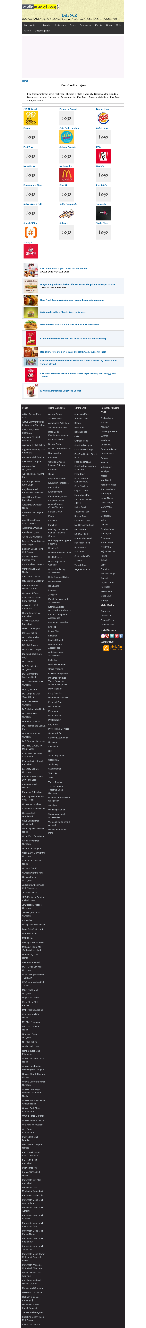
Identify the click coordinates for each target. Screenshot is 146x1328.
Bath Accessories (56, 439)
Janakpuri (105, 471)
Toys (50, 777)
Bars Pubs (80, 427)
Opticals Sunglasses (58, 673)
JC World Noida (29, 892)
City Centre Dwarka (31, 576)
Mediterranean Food (84, 525)
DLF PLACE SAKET (32, 721)
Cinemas (52, 469)
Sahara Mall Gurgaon (32, 1312)
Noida (103, 520)
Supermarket (54, 768)
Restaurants (80, 547)
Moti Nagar (106, 516)
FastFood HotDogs (84, 449)
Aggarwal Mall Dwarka (33, 457)
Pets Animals (54, 706)
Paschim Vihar (108, 529)
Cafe (77, 436)
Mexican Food (81, 529)
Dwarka (104, 436)
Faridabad (106, 440)
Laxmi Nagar (107, 502)
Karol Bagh (106, 480)
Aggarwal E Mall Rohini (33, 445)
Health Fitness (55, 557)
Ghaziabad (106, 444)
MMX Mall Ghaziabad (32, 1010)
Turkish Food (81, 565)
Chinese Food (81, 440)
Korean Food (81, 516)
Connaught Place (30, 593)
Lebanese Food (82, 520)
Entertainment (55, 491)
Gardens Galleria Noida (33, 808)
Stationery (53, 764)
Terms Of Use (107, 624)
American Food (82, 414)
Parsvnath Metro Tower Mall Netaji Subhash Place (33, 1257)
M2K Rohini (28, 938)
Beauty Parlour (55, 444)
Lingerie (52, 627)
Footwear (53, 520)
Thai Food (79, 560)
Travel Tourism (55, 782)
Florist (51, 516)
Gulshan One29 (29, 868)
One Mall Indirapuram (32, 1124)
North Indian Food (83, 538)
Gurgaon (105, 458)
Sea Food (79, 551)
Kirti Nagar (106, 493)
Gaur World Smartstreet (33, 836)
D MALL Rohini (29, 633)
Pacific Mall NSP (30, 1168)
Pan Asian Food (82, 542)
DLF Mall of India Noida (33, 709)
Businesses (60, 25)
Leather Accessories (58, 622)
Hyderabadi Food (83, 495)
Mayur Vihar (106, 507)
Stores (27, 30)
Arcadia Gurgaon (30, 532)
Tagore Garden (108, 582)
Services (52, 742)
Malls (118, 25)
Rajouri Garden (108, 551)
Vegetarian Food (83, 569)
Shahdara (105, 569)
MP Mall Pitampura (31, 1022)
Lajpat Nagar (107, 498)
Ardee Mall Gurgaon (32, 536)
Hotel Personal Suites (58, 577)
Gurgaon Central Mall (32, 872)
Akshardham (107, 418)
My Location (30, 25)
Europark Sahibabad (32, 792)
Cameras (52, 457)
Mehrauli (105, 511)
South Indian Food (83, 556)
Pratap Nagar (107, 542)
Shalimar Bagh (108, 573)
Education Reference (58, 483)
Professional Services (58, 729)
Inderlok (104, 462)
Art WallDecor (55, 418)
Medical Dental (55, 640)
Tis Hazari (105, 587)
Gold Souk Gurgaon (32, 848)
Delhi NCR (69, 15)
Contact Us (106, 615)
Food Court (80, 474)
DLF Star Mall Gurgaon (33, 741)
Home (25, 81)
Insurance (53, 590)
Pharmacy (53, 711)
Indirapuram (106, 467)
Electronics (53, 487)
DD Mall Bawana (30, 645)
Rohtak (104, 560)
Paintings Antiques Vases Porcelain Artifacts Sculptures (57, 681)
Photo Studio (54, 715)
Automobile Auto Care (59, 423)
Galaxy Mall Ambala (32, 804)
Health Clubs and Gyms (59, 552)
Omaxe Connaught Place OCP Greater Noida (31, 1092)
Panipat (104, 524)
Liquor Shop (54, 631)
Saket (103, 564)
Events (98, 25)
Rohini (104, 556)
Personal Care (55, 702)
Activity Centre (55, 414)
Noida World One (30, 1046)
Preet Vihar (106, 547)
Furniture (52, 525)
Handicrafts (53, 548)
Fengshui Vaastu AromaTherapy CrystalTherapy (56, 503)
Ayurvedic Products (57, 427)
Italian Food (80, 507)
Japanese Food (82, 511)
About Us (105, 611)
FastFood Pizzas (83, 462)
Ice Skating (53, 586)
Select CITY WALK (31, 1324)
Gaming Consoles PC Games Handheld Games (58, 532)
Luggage (52, 635)
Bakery (78, 423)
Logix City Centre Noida (33, 929)
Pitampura (106, 538)
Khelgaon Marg (108, 489)
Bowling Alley (54, 453)
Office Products (55, 669)
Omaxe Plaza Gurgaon (33, 1116)
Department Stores (57, 478)
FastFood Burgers (83, 445)
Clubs (51, 474)
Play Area (53, 724)
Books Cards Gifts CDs (59, 448)
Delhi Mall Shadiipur (32, 649)
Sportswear (53, 760)
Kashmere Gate (108, 484)
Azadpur (105, 427)
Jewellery (53, 594)
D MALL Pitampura (31, 628)
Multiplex (52, 660)
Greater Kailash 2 (109, 449)
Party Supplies (55, 693)
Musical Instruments (58, 664)
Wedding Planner (56, 809)
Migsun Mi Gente (30, 997)
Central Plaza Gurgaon (33, 564)
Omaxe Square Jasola (33, 1120)
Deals (72, 25)
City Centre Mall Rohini (33, 581)
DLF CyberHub (29, 689)
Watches (52, 805)
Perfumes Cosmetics (58, 697)
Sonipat (104, 578)
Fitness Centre (55, 511)
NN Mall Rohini (29, 1042)
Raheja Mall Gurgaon (32, 1288)
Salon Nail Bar (55, 733)
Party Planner (55, 688)
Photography (54, 720)
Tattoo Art (53, 773)
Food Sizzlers (81, 486)
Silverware (53, 746)
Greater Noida (107, 453)
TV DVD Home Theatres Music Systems (55, 789)
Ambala (104, 422)
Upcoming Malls (43, 30)
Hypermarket (54, 581)
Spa (50, 751)
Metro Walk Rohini (31, 962)
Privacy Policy (107, 620)
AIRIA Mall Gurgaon (32, 461)
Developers (85, 25)
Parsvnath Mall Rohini (32, 1195)
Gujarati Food (81, 490)
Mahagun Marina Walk (33, 942)
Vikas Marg (106, 595)
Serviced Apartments (58, 737)
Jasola (104, 476)
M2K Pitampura (29, 933)
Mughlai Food (81, 534)
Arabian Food (81, 418)
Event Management (57, 496)
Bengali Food (81, 432)
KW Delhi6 (27, 920)
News (109, 25)
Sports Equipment (57, 755)
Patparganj (106, 533)
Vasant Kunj (106, 591)
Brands (46, 25)
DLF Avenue (28, 661)
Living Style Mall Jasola (33, 924)
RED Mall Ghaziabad (32, 1292)
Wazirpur (105, 600)
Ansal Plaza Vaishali (32, 528)
